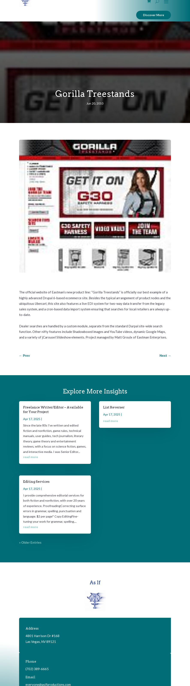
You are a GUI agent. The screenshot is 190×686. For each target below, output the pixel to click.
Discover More (153, 15)
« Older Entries (30, 542)
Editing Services (36, 482)
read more (30, 457)
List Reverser (114, 407)
